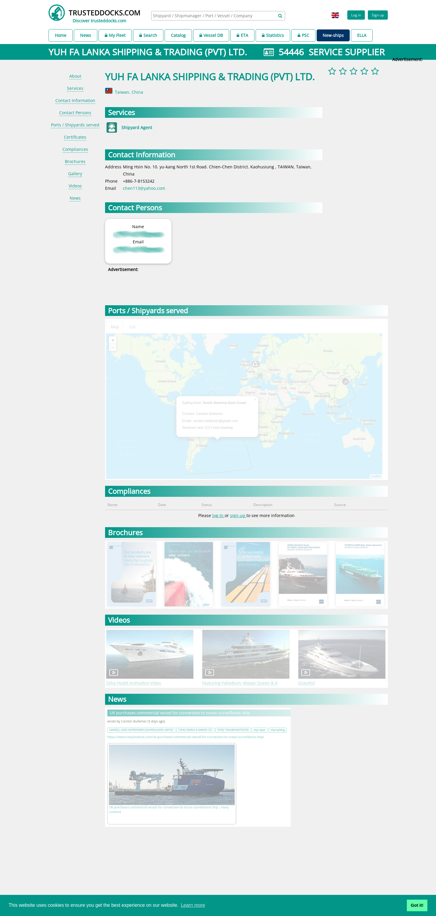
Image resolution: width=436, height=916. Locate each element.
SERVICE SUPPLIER (347, 52)
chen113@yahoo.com (144, 188)
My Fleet (115, 35)
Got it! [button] (417, 905)
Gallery (75, 173)
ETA (242, 35)
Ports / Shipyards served (75, 125)
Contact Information (75, 100)
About (75, 76)
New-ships (333, 35)
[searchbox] (211, 15)
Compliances (75, 149)
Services (75, 88)
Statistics (273, 35)
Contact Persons (75, 112)
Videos (75, 186)
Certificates (75, 137)
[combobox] (218, 16)
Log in (356, 14)
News (85, 35)
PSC (303, 35)
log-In (218, 515)
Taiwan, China (129, 92)
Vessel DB (211, 35)
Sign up (378, 14)
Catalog (178, 35)
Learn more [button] (193, 905)
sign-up (238, 515)
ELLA (361, 35)
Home (60, 35)
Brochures (75, 161)
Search (148, 35)
